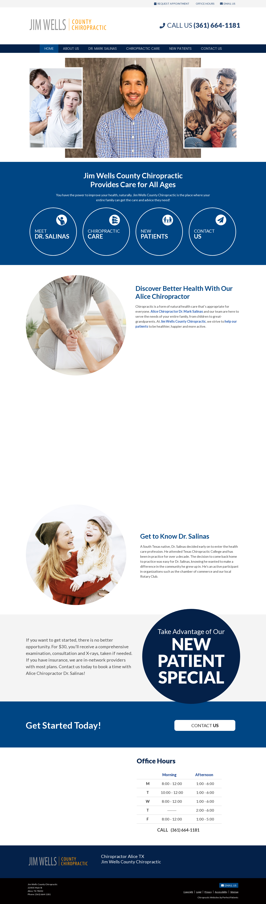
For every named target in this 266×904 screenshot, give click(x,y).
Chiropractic (106, 234)
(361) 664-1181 (185, 829)
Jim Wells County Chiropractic (183, 321)
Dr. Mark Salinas (102, 48)
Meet (53, 234)
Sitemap (234, 892)
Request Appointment (171, 3)
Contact (212, 234)
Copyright (188, 892)
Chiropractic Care (143, 48)
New (159, 234)
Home (49, 48)
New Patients (180, 48)
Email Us (227, 3)
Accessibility (221, 892)
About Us (71, 48)
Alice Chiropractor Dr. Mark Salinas (177, 311)
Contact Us (211, 48)
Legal (198, 892)
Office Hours (205, 3)
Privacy (208, 892)
